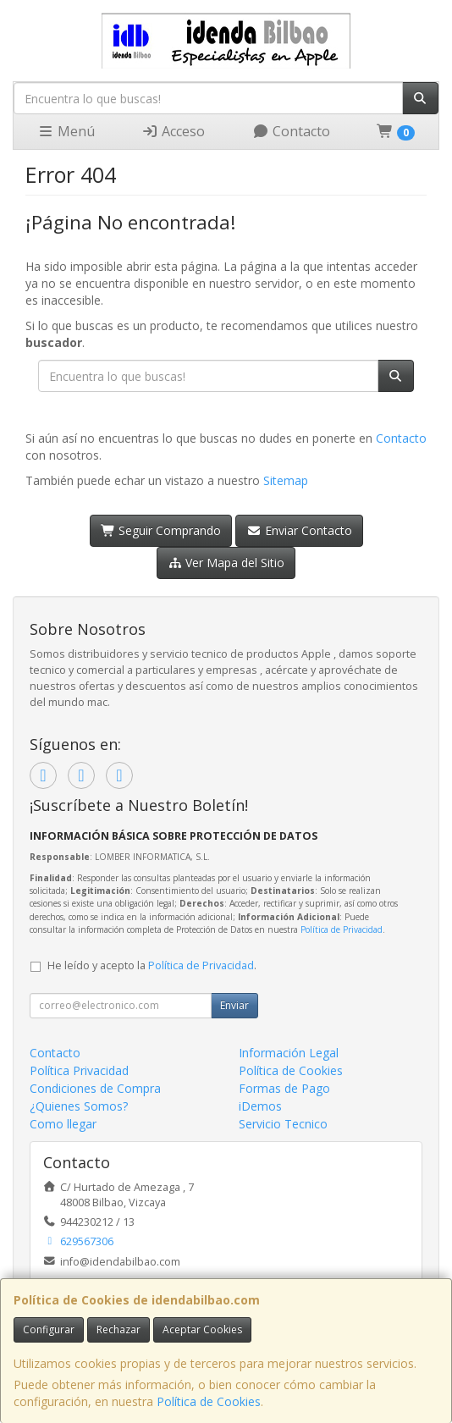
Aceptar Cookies (202, 1329)
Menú (66, 131)
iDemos (260, 1106)
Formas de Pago (284, 1088)
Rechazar (118, 1329)
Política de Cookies (209, 1401)
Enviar (234, 1005)
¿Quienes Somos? (79, 1106)
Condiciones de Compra (95, 1088)
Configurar (48, 1329)
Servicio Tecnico (283, 1124)
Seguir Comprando (161, 530)
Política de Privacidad (341, 929)
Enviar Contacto (299, 530)
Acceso (173, 131)
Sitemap (285, 480)
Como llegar (63, 1124)
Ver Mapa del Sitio (226, 562)
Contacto (291, 131)
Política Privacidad (79, 1070)
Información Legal (289, 1053)
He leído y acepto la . (151, 965)
